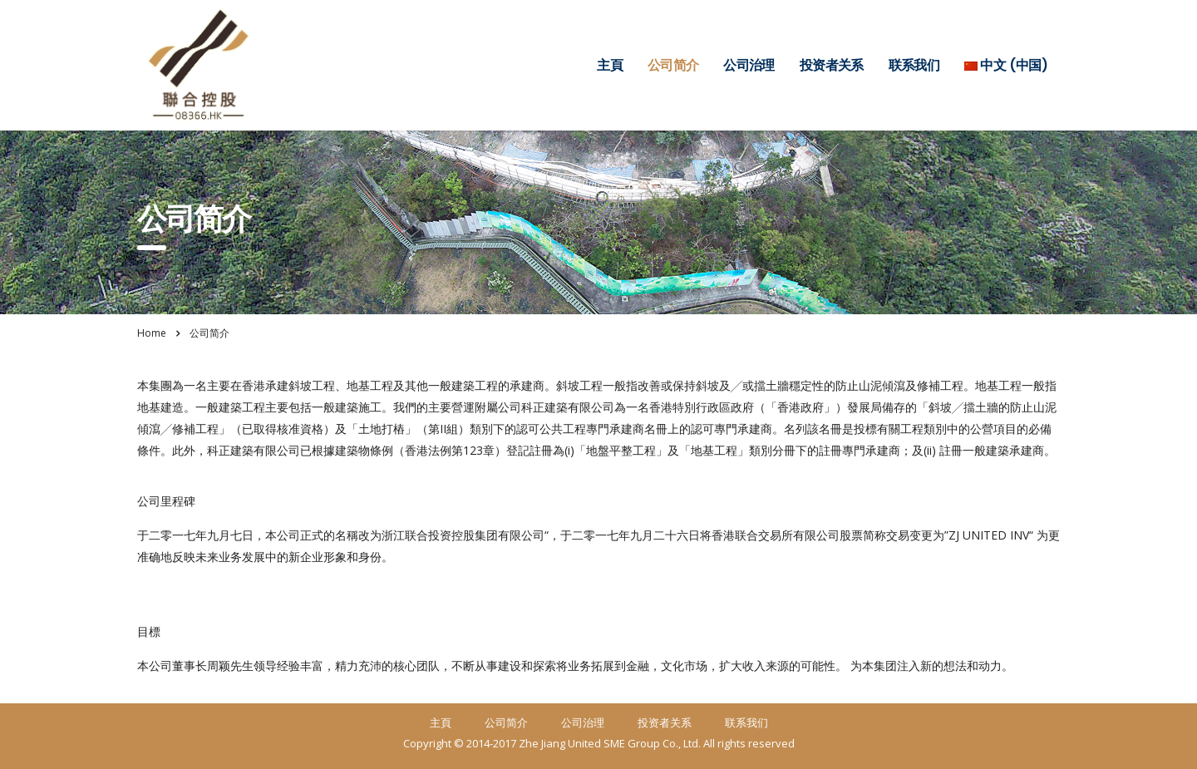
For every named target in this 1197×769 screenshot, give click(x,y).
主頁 (610, 65)
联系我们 (914, 65)
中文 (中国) (1005, 65)
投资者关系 (832, 65)
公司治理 (748, 65)
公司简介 (673, 65)
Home (151, 333)
